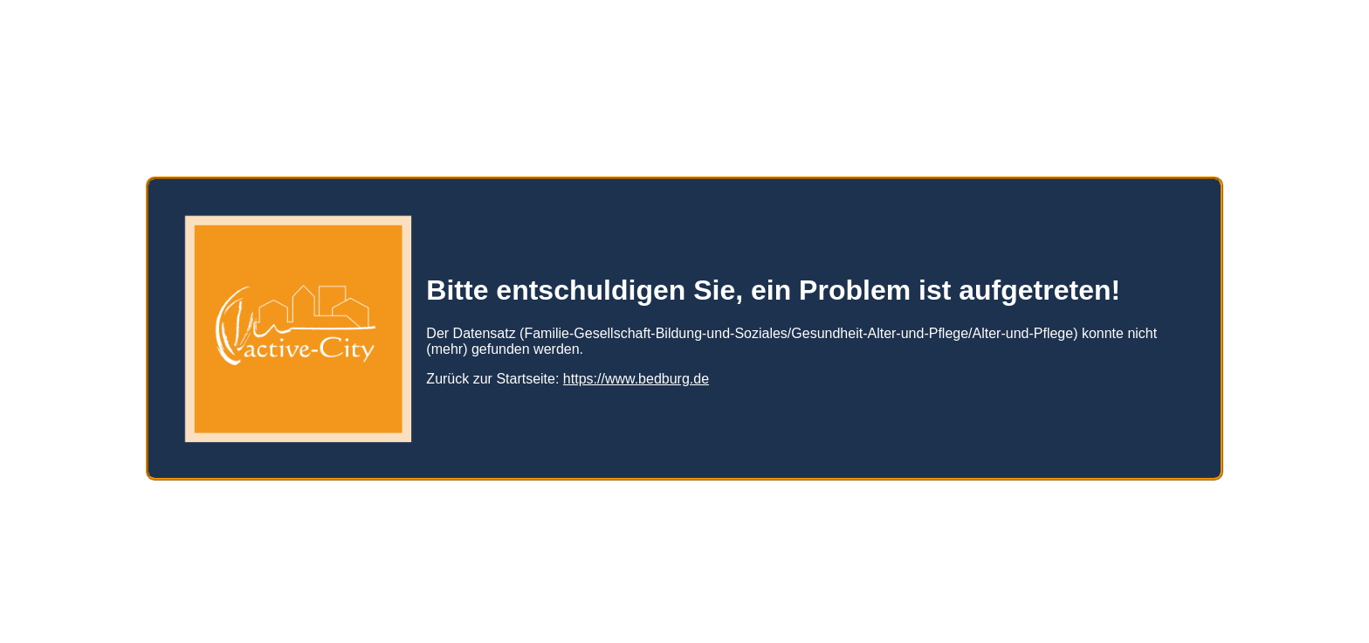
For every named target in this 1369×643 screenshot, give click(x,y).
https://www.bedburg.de (636, 371)
